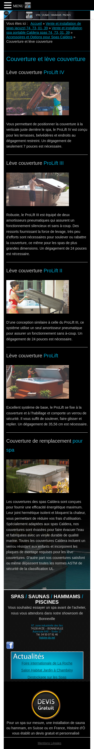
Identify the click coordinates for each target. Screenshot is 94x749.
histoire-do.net (47, 637)
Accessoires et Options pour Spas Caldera (39, 37)
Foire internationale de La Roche (47, 663)
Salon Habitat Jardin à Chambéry (47, 670)
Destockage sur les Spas (47, 677)
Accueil (36, 24)
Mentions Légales (49, 743)
